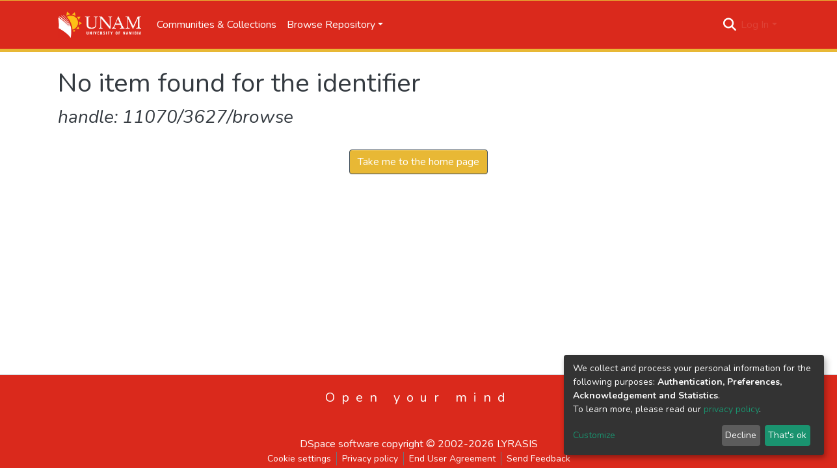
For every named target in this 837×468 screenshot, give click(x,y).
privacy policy (731, 409)
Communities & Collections (216, 25)
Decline (740, 435)
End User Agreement (452, 458)
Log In (755, 25)
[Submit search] (729, 24)
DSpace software (339, 444)
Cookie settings (299, 458)
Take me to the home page (418, 162)
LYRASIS (517, 444)
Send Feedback (538, 458)
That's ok (787, 435)
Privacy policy (370, 458)
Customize (594, 435)
